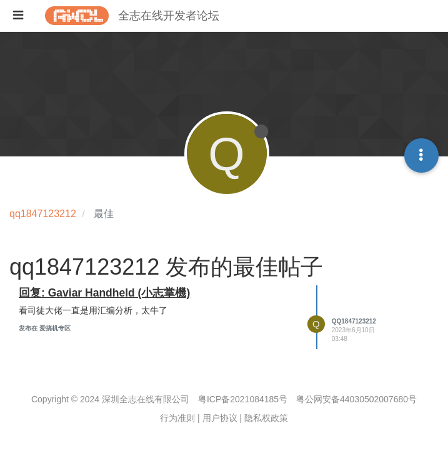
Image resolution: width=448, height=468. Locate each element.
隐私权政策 (266, 418)
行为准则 (177, 418)
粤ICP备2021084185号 (242, 399)
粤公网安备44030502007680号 (356, 399)
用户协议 (219, 418)
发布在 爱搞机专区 (45, 328)
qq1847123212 (354, 321)
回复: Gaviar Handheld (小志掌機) (104, 293)
